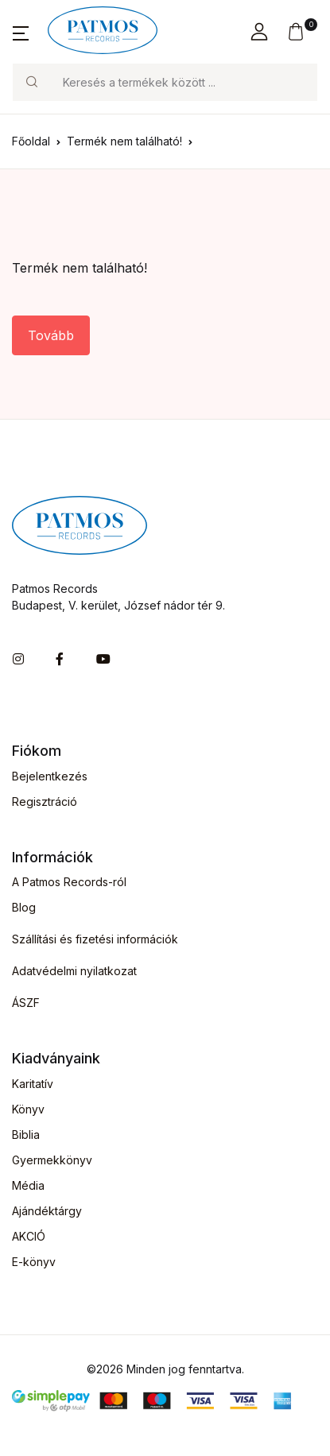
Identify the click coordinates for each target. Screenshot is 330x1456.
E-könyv (34, 1261)
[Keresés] (183, 82)
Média (28, 1185)
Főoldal (31, 141)
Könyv (28, 1109)
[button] (21, 32)
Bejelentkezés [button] (49, 776)
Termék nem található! (124, 141)
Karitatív (32, 1083)
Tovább (51, 335)
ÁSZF (26, 1002)
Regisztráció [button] (44, 801)
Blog (24, 907)
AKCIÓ (28, 1236)
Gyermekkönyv (52, 1160)
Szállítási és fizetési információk (95, 939)
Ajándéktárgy (47, 1211)
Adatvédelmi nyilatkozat (74, 971)
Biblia (26, 1134)
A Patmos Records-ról (69, 882)
